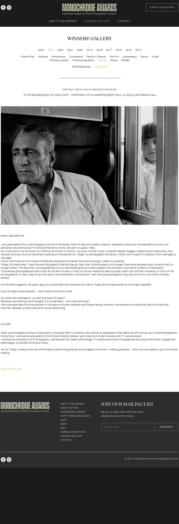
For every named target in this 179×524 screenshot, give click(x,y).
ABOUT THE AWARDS (63, 21)
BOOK (63, 423)
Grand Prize (27, 56)
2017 (109, 50)
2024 (41, 50)
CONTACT (123, 21)
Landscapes (130, 56)
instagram (9, 7)
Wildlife (125, 60)
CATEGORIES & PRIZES (72, 411)
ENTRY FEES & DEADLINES (75, 415)
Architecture (58, 56)
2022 (60, 50)
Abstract (43, 56)
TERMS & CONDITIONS (72, 431)
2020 (80, 50)
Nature (144, 56)
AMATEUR (101, 66)
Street (114, 60)
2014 (138, 50)
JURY (63, 419)
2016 (119, 50)
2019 (90, 50)
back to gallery (11, 369)
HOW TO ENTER (69, 407)
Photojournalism (59, 60)
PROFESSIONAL (81, 66)
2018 (99, 50)
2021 (70, 50)
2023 (51, 50)
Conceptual (76, 56)
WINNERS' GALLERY (97, 21)
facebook (3, 7)
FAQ (62, 427)
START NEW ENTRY (162, 7)
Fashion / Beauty (96, 56)
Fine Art (114, 56)
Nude (155, 56)
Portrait (102, 60)
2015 (128, 50)
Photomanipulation (83, 60)
